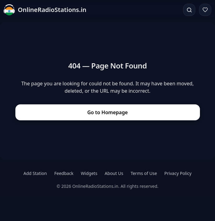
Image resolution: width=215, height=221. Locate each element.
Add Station (35, 173)
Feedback (64, 173)
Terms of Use (144, 173)
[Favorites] (205, 10)
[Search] (189, 10)
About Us (114, 173)
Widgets (89, 173)
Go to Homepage (107, 112)
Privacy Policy (177, 173)
